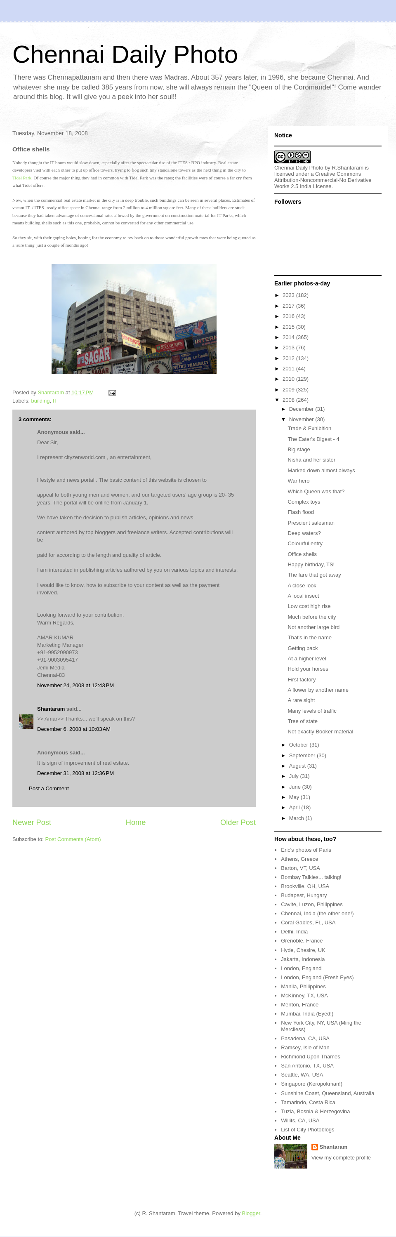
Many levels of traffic (312, 711)
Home (136, 822)
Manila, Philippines (303, 986)
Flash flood (301, 512)
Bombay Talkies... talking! (311, 877)
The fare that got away (314, 575)
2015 (289, 327)
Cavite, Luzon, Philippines (312, 904)
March (297, 818)
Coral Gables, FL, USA (308, 922)
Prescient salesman (311, 523)
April (295, 807)
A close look (302, 585)
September (303, 755)
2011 (289, 368)
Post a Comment (49, 788)
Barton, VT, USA (300, 868)
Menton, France (299, 1004)
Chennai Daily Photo (125, 54)
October (299, 745)
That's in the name (310, 637)
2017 (289, 306)
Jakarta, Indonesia (303, 959)
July (294, 776)
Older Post (238, 822)
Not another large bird (313, 627)
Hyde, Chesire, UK (303, 950)
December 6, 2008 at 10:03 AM (74, 729)
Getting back (303, 648)
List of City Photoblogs (307, 1129)
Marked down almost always (321, 470)
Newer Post (31, 822)
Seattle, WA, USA (302, 1075)
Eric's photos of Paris (306, 850)
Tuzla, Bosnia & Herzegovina (315, 1111)
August (298, 766)
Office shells (302, 554)
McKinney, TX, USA (304, 995)
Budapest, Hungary (304, 895)
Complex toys (304, 502)
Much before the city (312, 617)
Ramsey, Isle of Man (305, 1047)
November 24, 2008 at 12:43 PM (75, 685)
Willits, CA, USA (300, 1120)
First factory (302, 679)
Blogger (251, 1213)
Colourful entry (305, 543)
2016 (289, 316)
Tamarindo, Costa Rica (308, 1102)
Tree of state (303, 721)
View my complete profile (341, 1158)
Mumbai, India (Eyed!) (307, 1014)
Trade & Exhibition (309, 428)
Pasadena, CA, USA (305, 1038)
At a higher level (307, 658)
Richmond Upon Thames (310, 1056)
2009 (289, 389)
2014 (289, 337)
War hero (298, 481)
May (295, 797)
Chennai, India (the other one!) (317, 913)
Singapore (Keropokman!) (311, 1084)
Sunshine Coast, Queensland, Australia (327, 1093)
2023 (289, 295)
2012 (289, 358)
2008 (289, 400)
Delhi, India (294, 931)
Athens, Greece (299, 859)
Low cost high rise (309, 606)
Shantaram (51, 709)
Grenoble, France (302, 941)
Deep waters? (304, 533)
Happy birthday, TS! (311, 564)
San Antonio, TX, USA (307, 1066)
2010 (289, 379)
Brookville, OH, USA (305, 886)
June (295, 787)
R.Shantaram (348, 168)
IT (55, 401)
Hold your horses (308, 669)
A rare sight (301, 700)
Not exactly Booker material (320, 731)
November (302, 419)
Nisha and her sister (311, 460)
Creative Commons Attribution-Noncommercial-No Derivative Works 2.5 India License (323, 180)
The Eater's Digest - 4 (313, 439)
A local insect (303, 596)
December (302, 409)
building (40, 401)
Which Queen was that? (316, 491)
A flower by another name (318, 690)
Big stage (299, 449)
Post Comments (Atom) (73, 839)
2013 (289, 347)
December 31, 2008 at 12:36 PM (75, 773)
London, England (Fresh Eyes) (317, 977)
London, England (301, 968)
